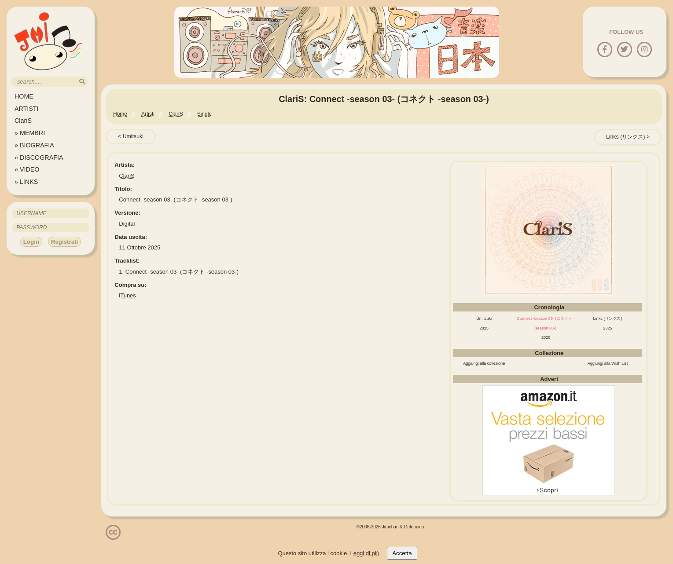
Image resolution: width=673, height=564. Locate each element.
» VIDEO (27, 169)
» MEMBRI (30, 132)
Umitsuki (133, 136)
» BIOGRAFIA (34, 145)
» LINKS (26, 181)
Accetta (402, 553)
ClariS (23, 120)
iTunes (127, 295)
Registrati (64, 241)
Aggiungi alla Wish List (608, 363)
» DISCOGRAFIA (39, 157)
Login (31, 241)
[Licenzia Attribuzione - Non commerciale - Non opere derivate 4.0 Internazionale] (113, 536)
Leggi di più (364, 553)
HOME (24, 96)
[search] (82, 82)
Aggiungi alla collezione (484, 363)
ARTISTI (27, 108)
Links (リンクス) (625, 137)
